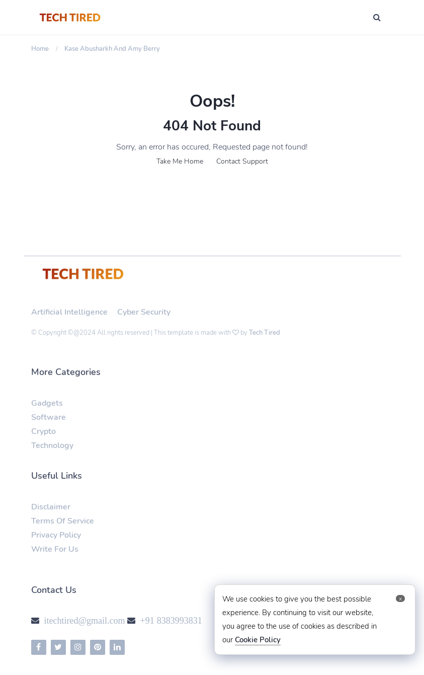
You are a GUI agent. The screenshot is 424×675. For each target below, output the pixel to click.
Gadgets (47, 403)
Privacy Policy (56, 535)
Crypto (43, 431)
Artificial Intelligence (69, 312)
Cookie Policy (258, 640)
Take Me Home (179, 161)
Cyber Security (144, 312)
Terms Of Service (62, 521)
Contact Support (242, 161)
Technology (52, 445)
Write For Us (54, 549)
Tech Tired (264, 332)
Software (48, 417)
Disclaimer (50, 506)
